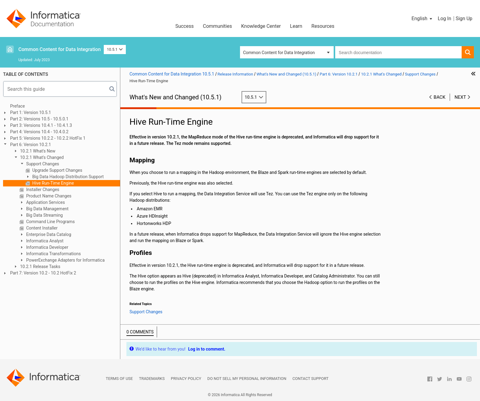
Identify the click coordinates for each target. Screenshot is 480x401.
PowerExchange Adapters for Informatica (65, 260)
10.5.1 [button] (115, 49)
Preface (17, 106)
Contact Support (310, 378)
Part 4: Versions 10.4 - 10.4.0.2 (39, 131)
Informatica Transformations (53, 253)
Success (184, 26)
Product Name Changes (48, 195)
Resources (322, 26)
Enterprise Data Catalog (48, 234)
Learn (296, 26)
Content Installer (41, 228)
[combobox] (398, 52)
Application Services (45, 202)
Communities (217, 26)
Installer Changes (42, 189)
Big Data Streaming (44, 215)
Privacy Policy (186, 378)
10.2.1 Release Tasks (39, 266)
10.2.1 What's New (37, 151)
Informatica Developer (46, 247)
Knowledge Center (261, 26)
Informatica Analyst (44, 240)
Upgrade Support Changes (56, 170)
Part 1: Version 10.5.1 (30, 112)
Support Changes (42, 163)
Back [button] (439, 97)
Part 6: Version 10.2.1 (30, 144)
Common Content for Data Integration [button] (279, 52)
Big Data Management (47, 208)
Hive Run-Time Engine (52, 183)
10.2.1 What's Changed (41, 157)
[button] (422, 18)
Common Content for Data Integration (59, 49)
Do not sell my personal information (246, 378)
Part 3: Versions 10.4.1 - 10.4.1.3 (41, 125)
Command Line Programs (50, 221)
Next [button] (460, 97)
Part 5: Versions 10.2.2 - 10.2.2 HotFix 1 (47, 138)
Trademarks (152, 378)
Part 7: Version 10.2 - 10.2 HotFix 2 (43, 272)
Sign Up (464, 18)
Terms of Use (119, 378)
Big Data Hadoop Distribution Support (67, 176)
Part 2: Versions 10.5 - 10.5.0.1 (39, 118)
